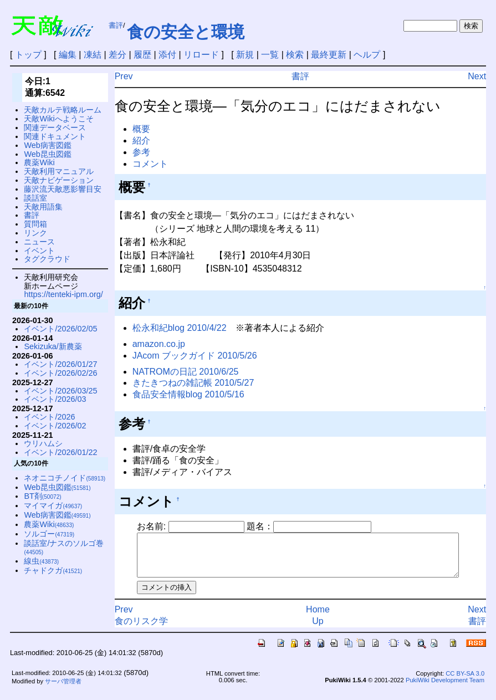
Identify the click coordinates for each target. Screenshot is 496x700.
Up (323, 629)
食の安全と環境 (185, 32)
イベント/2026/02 (55, 425)
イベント (39, 250)
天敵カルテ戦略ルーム (62, 109)
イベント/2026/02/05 (60, 328)
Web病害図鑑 (47, 145)
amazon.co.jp (158, 344)
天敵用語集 (43, 206)
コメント (150, 163)
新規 (245, 54)
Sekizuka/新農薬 (52, 346)
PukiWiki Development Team (445, 688)
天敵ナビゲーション (59, 180)
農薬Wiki (39, 162)
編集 (67, 54)
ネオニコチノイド (64, 477)
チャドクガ (53, 570)
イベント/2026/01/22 (60, 452)
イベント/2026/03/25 (60, 390)
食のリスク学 (141, 629)
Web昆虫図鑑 (47, 154)
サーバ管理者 (63, 689)
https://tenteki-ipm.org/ (63, 294)
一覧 (270, 54)
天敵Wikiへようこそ (58, 118)
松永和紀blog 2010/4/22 (179, 328)
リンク (35, 232)
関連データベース (55, 127)
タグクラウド (47, 258)
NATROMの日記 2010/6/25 (185, 371)
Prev (124, 76)
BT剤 (42, 496)
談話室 (35, 197)
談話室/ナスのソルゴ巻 (64, 547)
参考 (141, 152)
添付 (167, 54)
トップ (28, 54)
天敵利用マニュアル (59, 171)
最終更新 (328, 54)
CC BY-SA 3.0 (465, 681)
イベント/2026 (49, 416)
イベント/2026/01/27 (60, 364)
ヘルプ (367, 54)
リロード (201, 54)
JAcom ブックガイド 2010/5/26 (194, 355)
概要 (141, 129)
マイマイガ (53, 505)
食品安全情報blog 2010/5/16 (188, 394)
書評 (116, 25)
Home (323, 617)
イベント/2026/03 (55, 399)
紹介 (141, 140)
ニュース (39, 241)
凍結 (92, 54)
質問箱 (35, 223)
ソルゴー (49, 533)
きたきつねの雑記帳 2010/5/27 (193, 382)
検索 (295, 54)
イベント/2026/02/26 (60, 373)
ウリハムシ (43, 443)
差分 (117, 54)
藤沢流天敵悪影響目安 (62, 189)
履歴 (142, 54)
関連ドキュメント (55, 136)
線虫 (41, 560)
